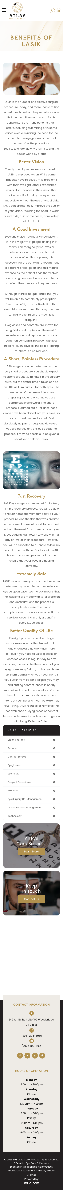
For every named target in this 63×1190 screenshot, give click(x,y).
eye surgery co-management (25, 799)
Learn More (31, 851)
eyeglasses (14, 765)
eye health (14, 773)
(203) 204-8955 (31, 1036)
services (12, 748)
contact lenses (17, 756)
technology (14, 816)
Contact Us (31, 899)
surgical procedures (19, 782)
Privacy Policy (46, 1170)
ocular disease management (25, 807)
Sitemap (31, 1175)
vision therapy (16, 739)
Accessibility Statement (21, 1170)
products (13, 790)
